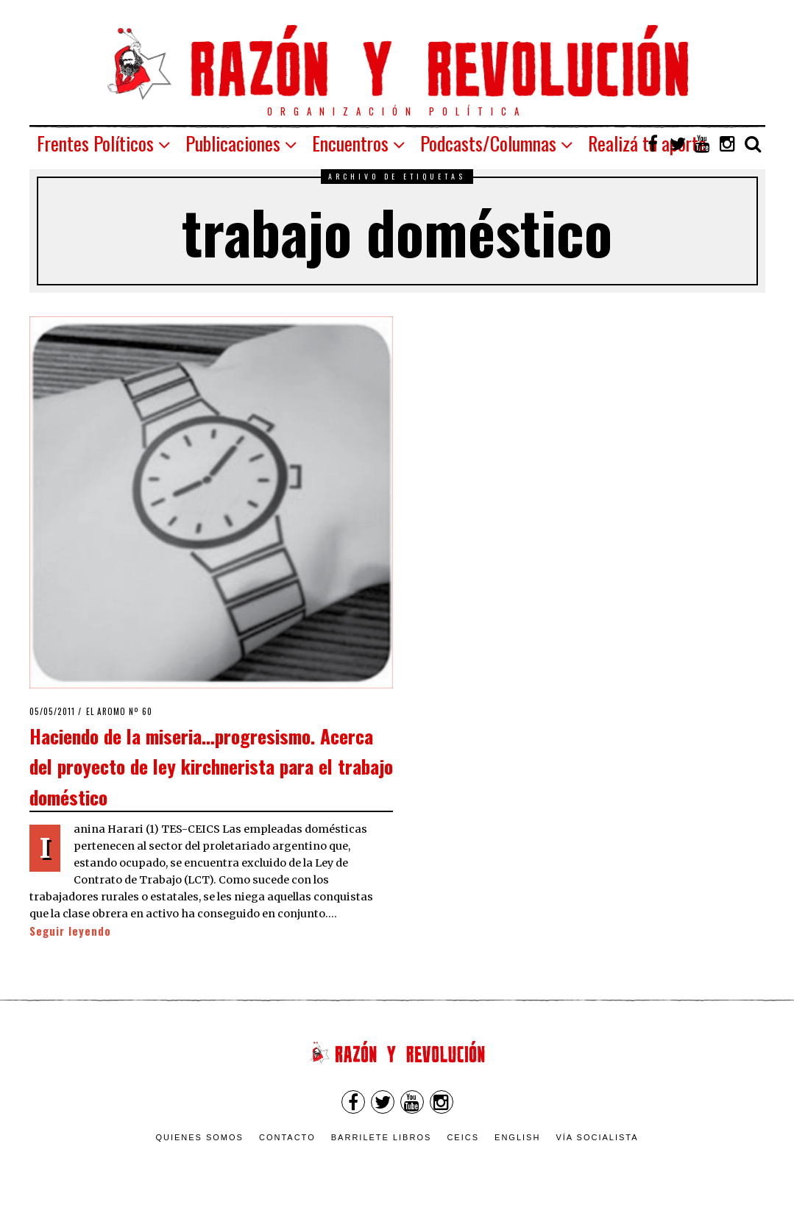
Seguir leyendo (70, 931)
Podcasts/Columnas (488, 143)
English (517, 1137)
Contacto (287, 1137)
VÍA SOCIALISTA (597, 1137)
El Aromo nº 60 (119, 711)
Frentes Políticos (95, 143)
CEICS (463, 1137)
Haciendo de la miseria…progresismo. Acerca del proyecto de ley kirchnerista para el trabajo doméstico (211, 766)
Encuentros (350, 143)
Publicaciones (232, 143)
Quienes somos (199, 1137)
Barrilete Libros (381, 1137)
